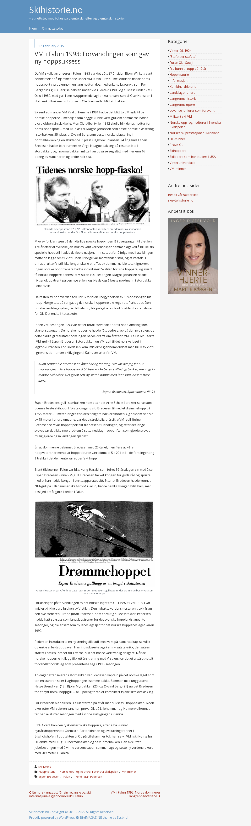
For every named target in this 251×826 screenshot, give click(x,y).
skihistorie (44, 766)
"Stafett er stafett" (183, 56)
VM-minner (129, 771)
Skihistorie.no (56, 10)
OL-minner (177, 139)
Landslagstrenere (182, 92)
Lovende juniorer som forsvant (192, 110)
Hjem (33, 29)
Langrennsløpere (182, 104)
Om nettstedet (52, 29)
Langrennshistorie (183, 98)
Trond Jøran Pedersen (88, 776)
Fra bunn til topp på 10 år (188, 68)
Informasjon (179, 80)
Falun (66, 776)
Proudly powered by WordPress (52, 817)
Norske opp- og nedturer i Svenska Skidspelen (88, 771)
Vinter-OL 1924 (180, 50)
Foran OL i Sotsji (181, 62)
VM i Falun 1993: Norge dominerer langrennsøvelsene (135, 794)
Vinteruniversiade (182, 163)
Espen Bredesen (49, 776)
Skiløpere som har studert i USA (193, 157)
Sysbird (122, 817)
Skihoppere (178, 151)
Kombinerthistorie (183, 86)
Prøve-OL (176, 145)
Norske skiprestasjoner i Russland (194, 133)
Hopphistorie (47, 771)
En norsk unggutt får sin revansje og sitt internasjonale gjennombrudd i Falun (60, 794)
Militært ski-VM (181, 116)
